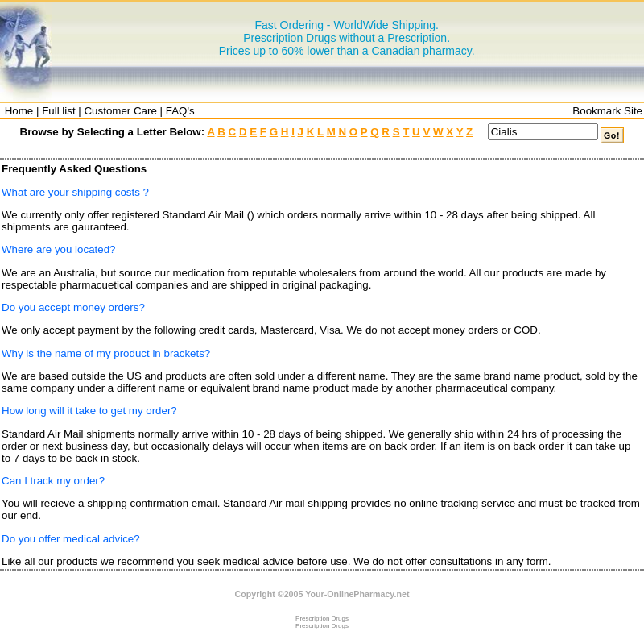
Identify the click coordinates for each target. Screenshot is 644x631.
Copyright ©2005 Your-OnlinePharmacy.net (322, 594)
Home (19, 111)
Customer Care (120, 111)
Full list (58, 111)
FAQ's (180, 111)
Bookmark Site (607, 111)
